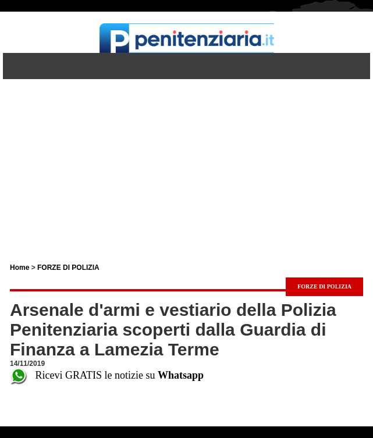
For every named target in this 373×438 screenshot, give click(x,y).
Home (19, 267)
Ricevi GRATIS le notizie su (107, 375)
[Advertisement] (186, 160)
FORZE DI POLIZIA (68, 267)
